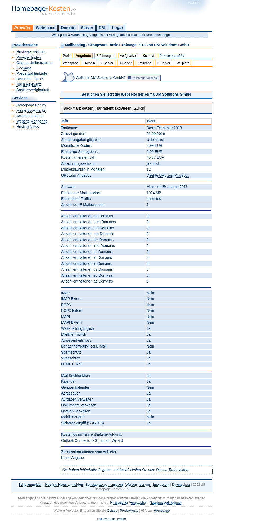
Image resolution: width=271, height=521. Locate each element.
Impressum (161, 484)
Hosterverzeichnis (30, 52)
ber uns (144, 484)
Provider (22, 27)
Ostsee (112, 511)
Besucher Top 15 (30, 79)
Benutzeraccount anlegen (104, 484)
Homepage (162, 511)
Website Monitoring (31, 121)
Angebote (83, 56)
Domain (68, 27)
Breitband (144, 63)
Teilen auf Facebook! (145, 77)
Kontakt (148, 56)
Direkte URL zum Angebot (167, 175)
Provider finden (28, 57)
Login (117, 27)
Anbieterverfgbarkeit (32, 90)
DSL (103, 27)
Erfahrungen (105, 56)
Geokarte (23, 68)
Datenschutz (181, 484)
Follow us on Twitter (111, 519)
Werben (131, 484)
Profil (66, 56)
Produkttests (129, 511)
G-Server (163, 63)
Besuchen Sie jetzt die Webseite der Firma (136, 94)
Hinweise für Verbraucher (128, 502)
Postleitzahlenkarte (31, 74)
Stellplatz (182, 63)
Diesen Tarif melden (172, 470)
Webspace (46, 27)
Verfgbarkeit (128, 56)
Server (87, 27)
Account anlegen (29, 116)
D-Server (125, 63)
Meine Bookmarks (31, 110)
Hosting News (27, 127)
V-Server (107, 63)
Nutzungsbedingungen (166, 502)
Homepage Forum (31, 105)
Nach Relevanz (28, 84)
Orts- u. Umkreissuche (34, 63)
